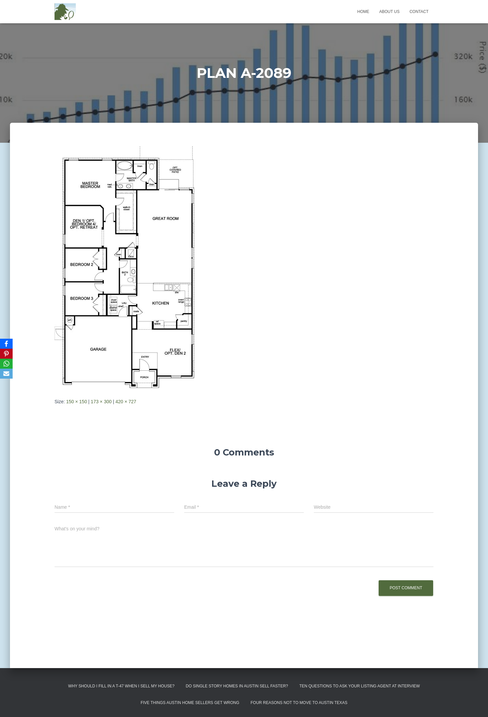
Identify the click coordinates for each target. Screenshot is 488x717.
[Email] (6, 374)
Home (363, 11)
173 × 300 (101, 401)
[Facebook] (6, 344)
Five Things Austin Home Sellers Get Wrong (190, 702)
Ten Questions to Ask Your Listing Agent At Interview (359, 686)
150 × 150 (76, 401)
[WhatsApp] (6, 364)
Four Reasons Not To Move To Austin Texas (299, 702)
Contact (419, 11)
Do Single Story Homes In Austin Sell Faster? (237, 686)
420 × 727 (125, 401)
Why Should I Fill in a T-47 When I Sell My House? (121, 686)
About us (389, 11)
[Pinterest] (6, 354)
